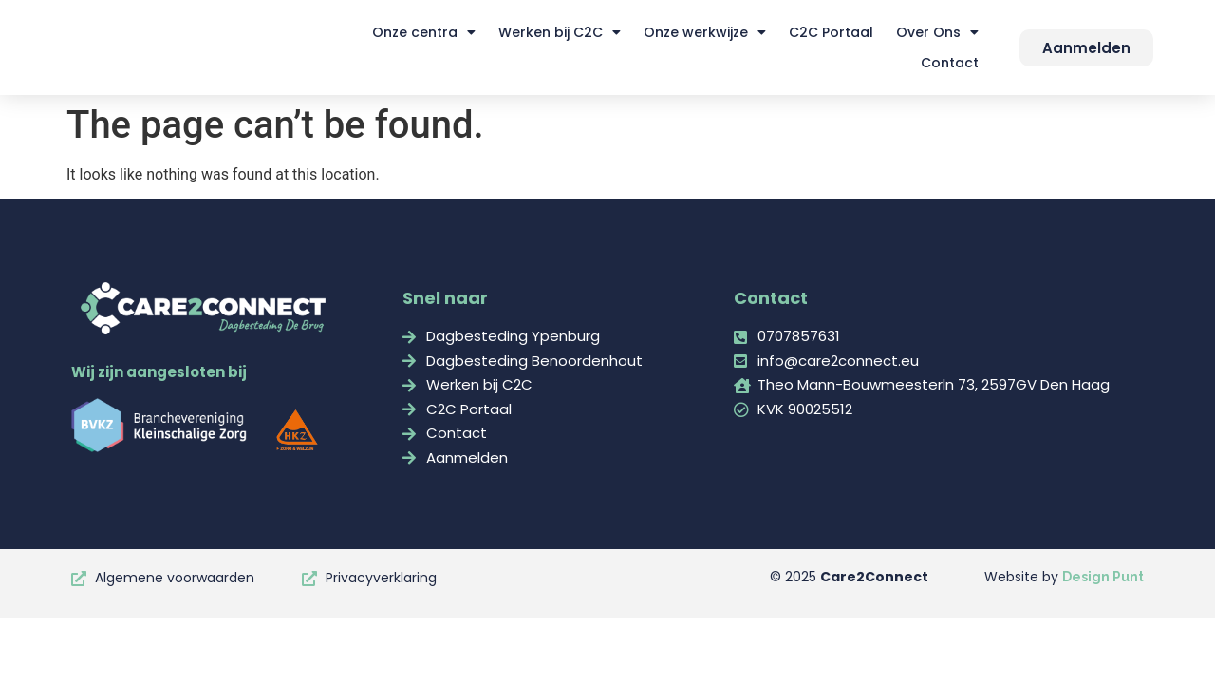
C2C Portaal (831, 32)
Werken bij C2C (559, 32)
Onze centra (424, 32)
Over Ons (937, 32)
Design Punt (1103, 576)
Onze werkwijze (705, 32)
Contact (950, 62)
